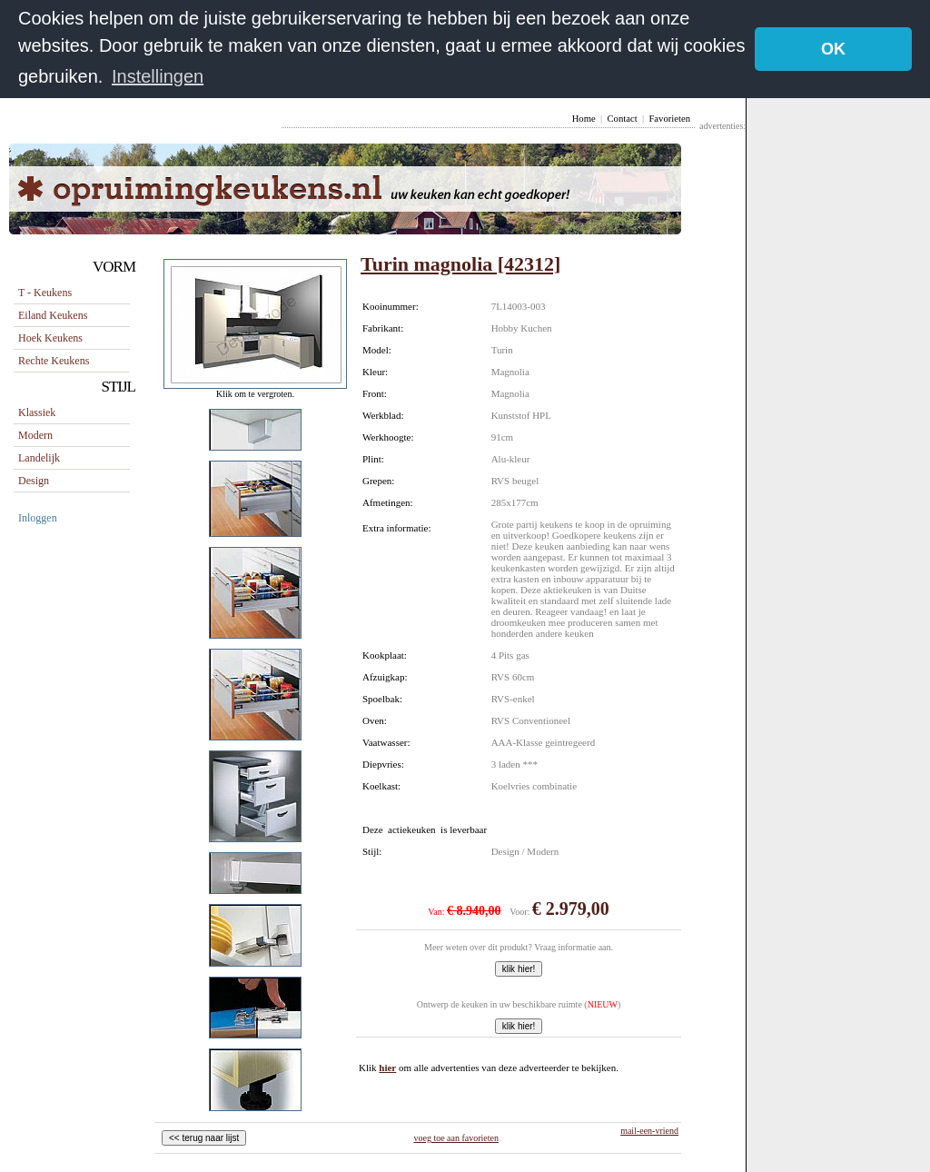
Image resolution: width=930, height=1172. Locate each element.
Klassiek (36, 411)
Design (33, 479)
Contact (622, 118)
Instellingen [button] (157, 76)
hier (387, 1066)
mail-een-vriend (649, 1130)
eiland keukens (52, 314)
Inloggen (37, 517)
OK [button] (833, 49)
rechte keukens (53, 359)
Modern (35, 434)
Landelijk (39, 457)
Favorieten (669, 118)
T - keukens (45, 291)
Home (584, 118)
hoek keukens (50, 337)
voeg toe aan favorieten (456, 1137)
